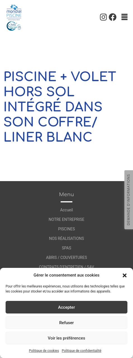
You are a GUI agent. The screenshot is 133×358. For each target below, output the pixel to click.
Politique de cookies (44, 351)
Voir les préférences (66, 338)
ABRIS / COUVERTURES (66, 257)
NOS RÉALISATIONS (66, 238)
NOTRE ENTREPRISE (66, 219)
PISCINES (66, 229)
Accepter (66, 307)
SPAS (66, 248)
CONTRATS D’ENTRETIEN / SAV (66, 267)
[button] (124, 275)
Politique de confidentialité (81, 351)
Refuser (66, 322)
